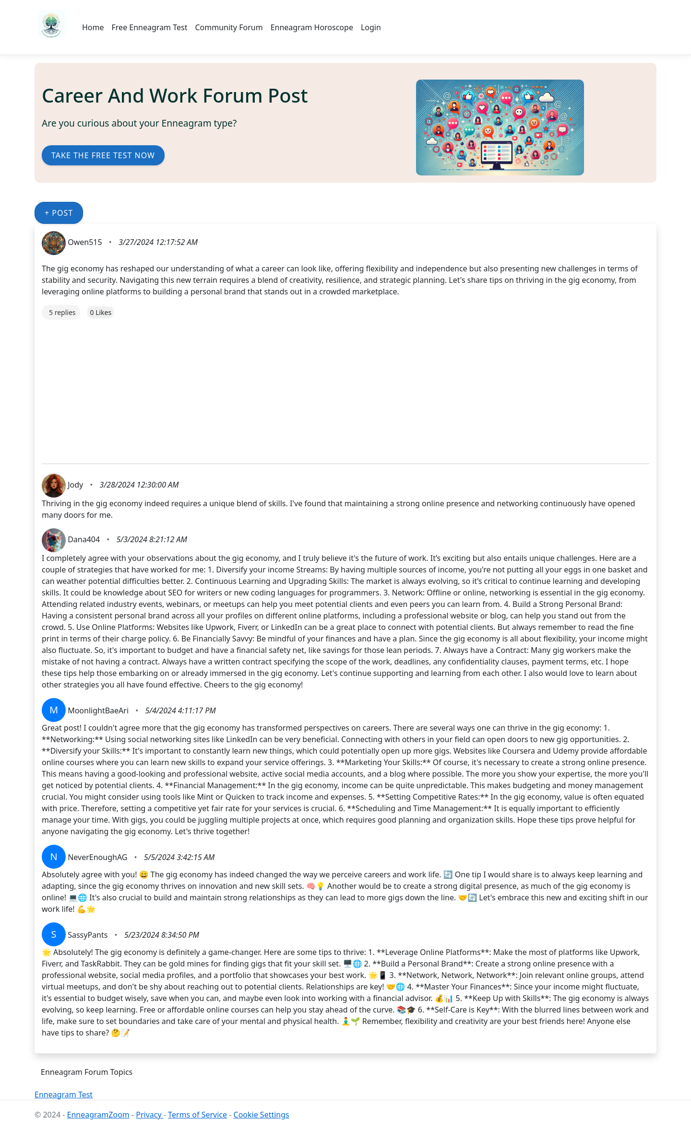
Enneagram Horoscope (312, 27)
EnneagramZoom (98, 1114)
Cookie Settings (261, 1114)
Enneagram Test (64, 1094)
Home (93, 27)
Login (371, 27)
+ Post (59, 213)
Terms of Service (197, 1114)
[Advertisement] (330, 387)
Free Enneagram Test (150, 27)
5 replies (62, 312)
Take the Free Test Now (103, 155)
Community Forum (228, 27)
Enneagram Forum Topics (86, 1072)
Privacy (150, 1114)
